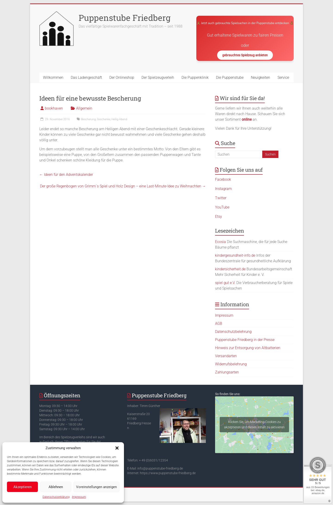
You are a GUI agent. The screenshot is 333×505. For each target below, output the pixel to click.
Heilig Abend (119, 119)
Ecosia (220, 242)
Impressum (79, 497)
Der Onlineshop (121, 77)
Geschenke (103, 119)
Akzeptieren (22, 487)
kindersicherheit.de (230, 269)
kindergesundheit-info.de (235, 255)
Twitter (220, 198)
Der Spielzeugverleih (158, 77)
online (247, 119)
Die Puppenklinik (195, 77)
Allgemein (84, 108)
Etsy (218, 216)
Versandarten (226, 356)
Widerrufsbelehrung (231, 364)
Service (283, 77)
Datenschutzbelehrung (233, 331)
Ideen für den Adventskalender (66, 174)
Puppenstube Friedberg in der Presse (244, 340)
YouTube (222, 207)
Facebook (223, 179)
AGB (218, 323)
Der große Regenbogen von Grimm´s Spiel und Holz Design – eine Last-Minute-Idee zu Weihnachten (123, 186)
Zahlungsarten (227, 372)
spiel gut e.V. (225, 283)
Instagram (223, 188)
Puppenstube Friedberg (124, 17)
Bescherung (88, 119)
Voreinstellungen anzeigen (96, 487)
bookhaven (54, 108)
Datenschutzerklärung (56, 497)
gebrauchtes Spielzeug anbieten (245, 55)
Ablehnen (56, 487)
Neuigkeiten (260, 77)
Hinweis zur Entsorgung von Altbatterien (247, 348)
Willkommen (53, 77)
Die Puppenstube (230, 77)
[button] (117, 448)
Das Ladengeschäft (86, 77)
